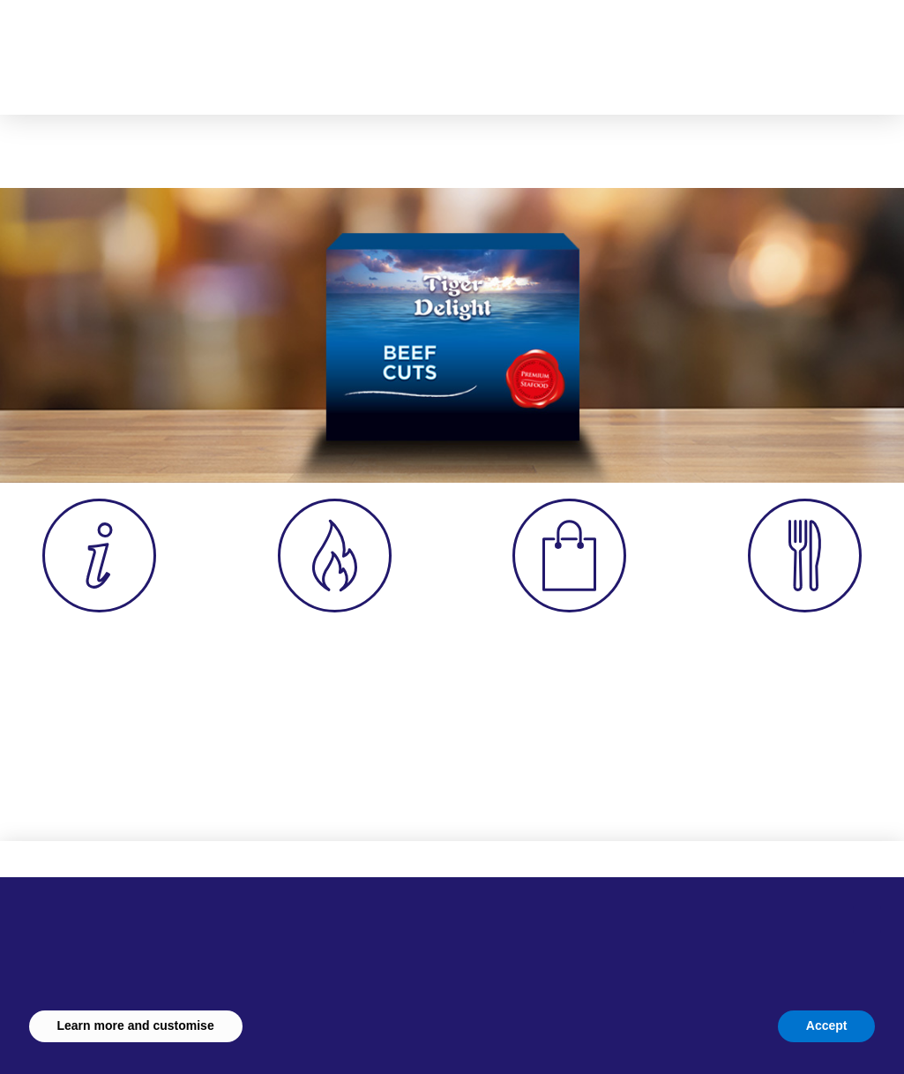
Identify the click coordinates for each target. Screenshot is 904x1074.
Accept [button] (827, 1025)
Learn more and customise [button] (135, 1025)
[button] (667, 48)
